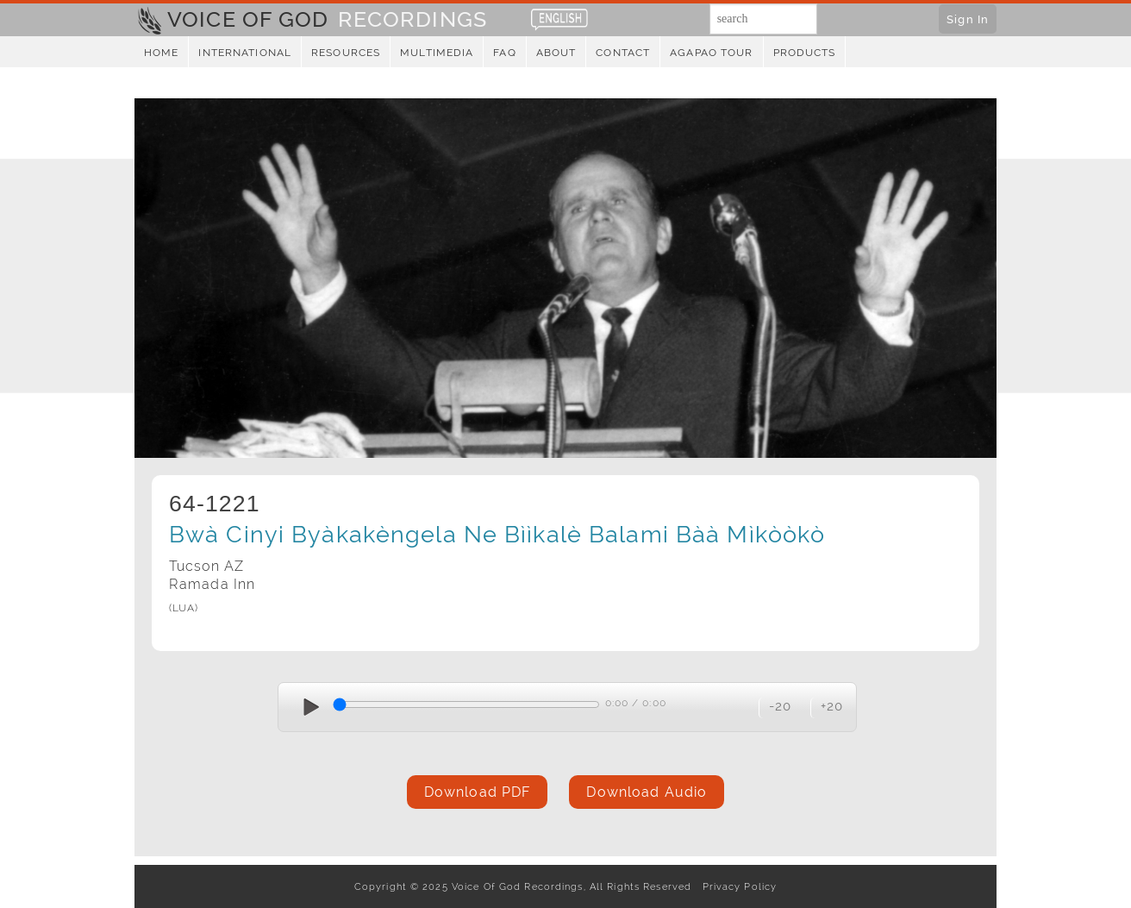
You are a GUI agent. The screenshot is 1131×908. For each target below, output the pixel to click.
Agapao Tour (711, 53)
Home (161, 53)
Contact (623, 53)
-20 (780, 705)
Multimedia (436, 53)
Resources (345, 53)
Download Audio (646, 792)
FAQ (504, 53)
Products (804, 53)
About (556, 53)
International (244, 53)
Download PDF (477, 792)
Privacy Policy (736, 886)
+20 (832, 705)
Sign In (968, 19)
